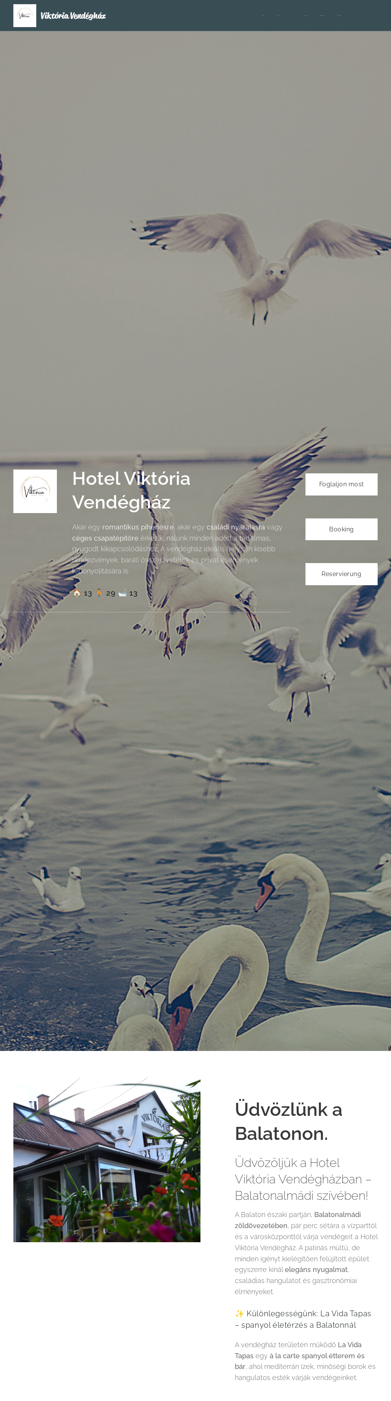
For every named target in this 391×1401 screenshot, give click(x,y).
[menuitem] (282, 15)
